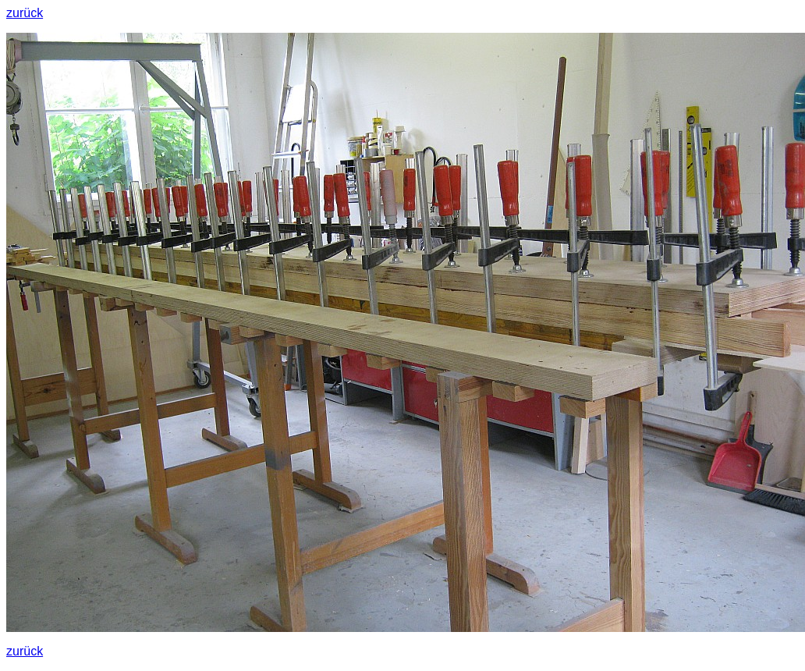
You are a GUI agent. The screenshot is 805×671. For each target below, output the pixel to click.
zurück (24, 13)
